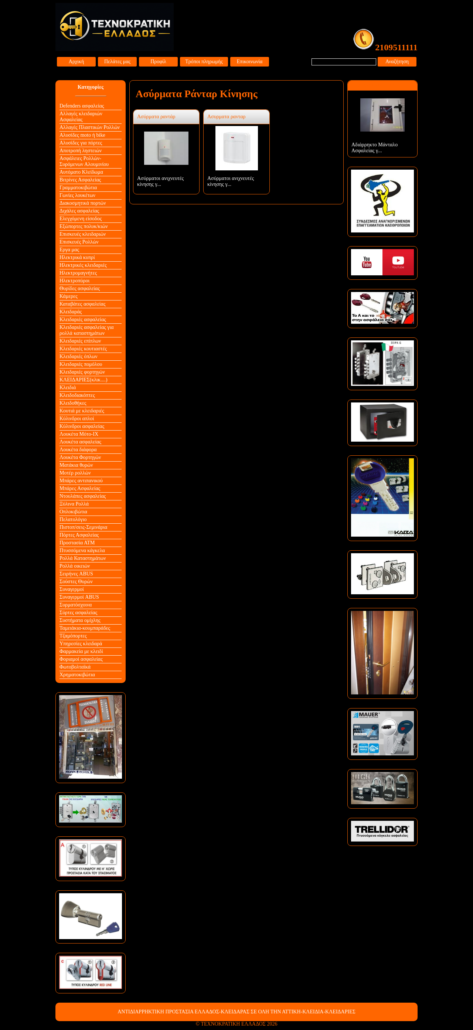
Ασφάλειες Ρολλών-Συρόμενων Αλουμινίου (84, 161)
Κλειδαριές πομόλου (80, 364)
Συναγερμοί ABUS (79, 597)
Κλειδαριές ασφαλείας (82, 319)
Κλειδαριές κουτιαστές (83, 348)
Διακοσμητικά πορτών (82, 203)
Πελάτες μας (117, 61)
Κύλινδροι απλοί (76, 418)
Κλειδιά (67, 387)
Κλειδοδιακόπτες (77, 395)
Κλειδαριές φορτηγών (82, 372)
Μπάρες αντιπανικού (81, 480)
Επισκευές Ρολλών (79, 242)
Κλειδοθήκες (72, 403)
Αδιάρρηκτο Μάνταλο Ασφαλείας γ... (374, 147)
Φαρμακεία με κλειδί (81, 651)
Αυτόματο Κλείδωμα (81, 172)
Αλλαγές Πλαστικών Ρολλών (89, 127)
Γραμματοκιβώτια (78, 187)
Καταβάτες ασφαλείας (82, 304)
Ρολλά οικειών (74, 566)
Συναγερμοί (71, 589)
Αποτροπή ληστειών (80, 150)
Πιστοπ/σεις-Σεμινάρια (83, 527)
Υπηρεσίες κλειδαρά (80, 643)
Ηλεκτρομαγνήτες (78, 273)
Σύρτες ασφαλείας (78, 612)
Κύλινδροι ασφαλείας (81, 426)
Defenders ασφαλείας (81, 106)
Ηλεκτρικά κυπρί (77, 257)
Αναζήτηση (397, 61)
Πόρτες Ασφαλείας (79, 535)
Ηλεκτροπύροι (74, 280)
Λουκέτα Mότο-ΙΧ (78, 434)
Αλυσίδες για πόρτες (80, 143)
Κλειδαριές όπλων (78, 356)
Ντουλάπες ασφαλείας (82, 496)
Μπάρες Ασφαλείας (79, 488)
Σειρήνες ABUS (76, 574)
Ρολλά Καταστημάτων (82, 558)
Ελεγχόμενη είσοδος (80, 218)
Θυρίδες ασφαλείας (79, 288)
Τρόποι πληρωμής (204, 61)
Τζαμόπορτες (73, 636)
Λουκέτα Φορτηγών (80, 457)
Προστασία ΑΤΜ (77, 542)
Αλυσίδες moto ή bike (82, 135)
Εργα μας (69, 249)
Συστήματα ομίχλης (80, 620)
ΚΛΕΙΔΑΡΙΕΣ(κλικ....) (83, 380)
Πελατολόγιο (72, 519)
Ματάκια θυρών (76, 465)
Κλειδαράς (70, 312)
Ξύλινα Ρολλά (74, 504)
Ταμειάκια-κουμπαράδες (84, 628)
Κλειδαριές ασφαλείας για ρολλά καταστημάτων (86, 330)
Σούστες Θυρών (76, 581)
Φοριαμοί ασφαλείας (81, 659)
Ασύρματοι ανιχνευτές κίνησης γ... (160, 181)
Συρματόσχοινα (75, 605)
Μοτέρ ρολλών (75, 473)
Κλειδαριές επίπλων (80, 341)
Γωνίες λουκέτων (77, 195)
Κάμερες (68, 296)
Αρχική (76, 61)
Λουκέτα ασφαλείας (80, 442)
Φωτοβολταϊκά (75, 667)
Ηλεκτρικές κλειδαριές (83, 265)
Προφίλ (158, 61)
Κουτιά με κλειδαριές (81, 411)
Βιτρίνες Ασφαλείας (80, 180)
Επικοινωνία (250, 61)
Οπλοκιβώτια (73, 511)
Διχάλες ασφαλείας (79, 211)
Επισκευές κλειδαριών (82, 234)
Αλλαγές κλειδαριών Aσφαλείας (80, 116)
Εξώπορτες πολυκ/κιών (83, 226)
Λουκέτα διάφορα (78, 449)
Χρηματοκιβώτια (77, 674)
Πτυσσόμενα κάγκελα (82, 550)
